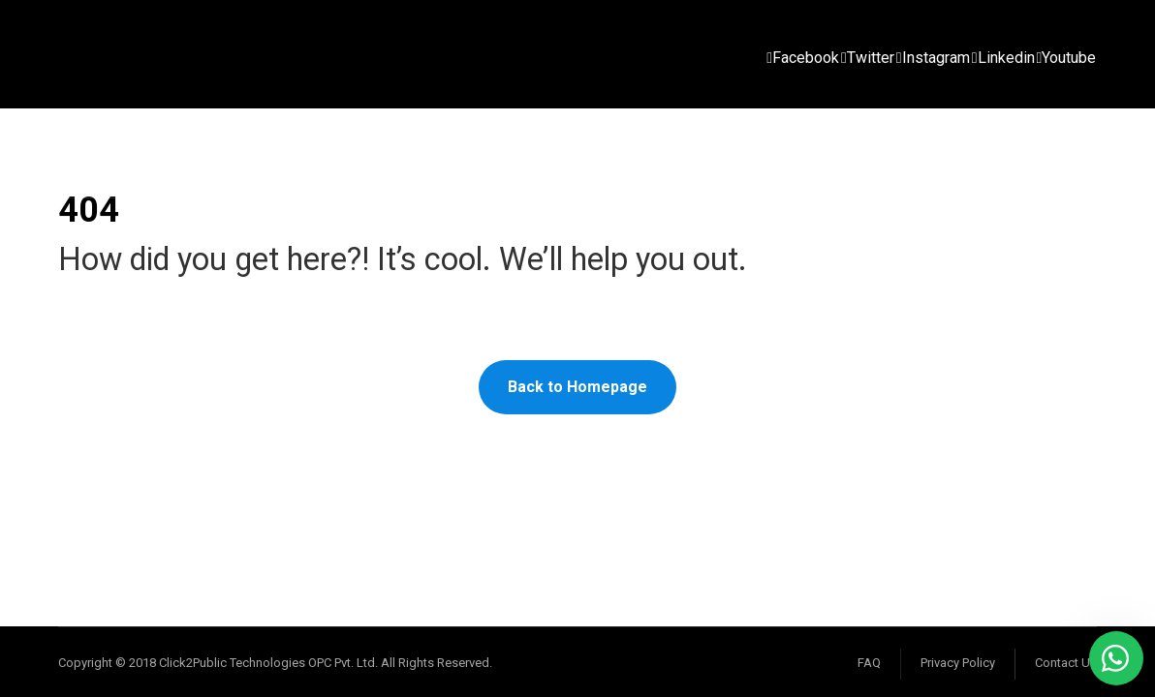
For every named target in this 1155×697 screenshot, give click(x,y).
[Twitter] (867, 57)
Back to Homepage (577, 387)
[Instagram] (933, 57)
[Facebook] (802, 57)
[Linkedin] (1003, 57)
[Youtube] (1067, 57)
